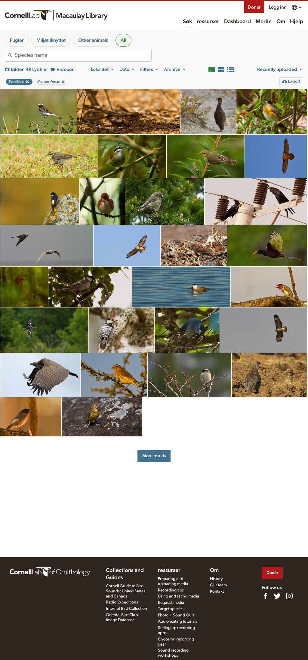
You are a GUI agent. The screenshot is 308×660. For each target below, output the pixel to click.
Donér (254, 7)
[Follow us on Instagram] (289, 596)
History (216, 579)
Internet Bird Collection (126, 609)
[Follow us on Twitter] (277, 596)
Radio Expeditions (122, 602)
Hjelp (296, 21)
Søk (187, 21)
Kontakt (217, 591)
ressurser (208, 21)
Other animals (93, 40)
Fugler (17, 40)
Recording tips (171, 590)
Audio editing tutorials (177, 621)
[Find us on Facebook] (265, 596)
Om (280, 21)
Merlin (264, 21)
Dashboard (237, 21)
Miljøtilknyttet (51, 40)
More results (154, 456)
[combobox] (83, 55)
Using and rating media (178, 596)
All (123, 40)
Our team (218, 585)
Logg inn (278, 7)
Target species (170, 609)
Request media (171, 602)
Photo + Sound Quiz (176, 615)
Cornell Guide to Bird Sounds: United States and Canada (125, 591)
